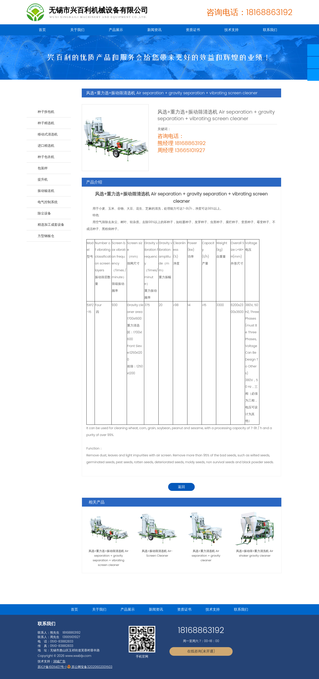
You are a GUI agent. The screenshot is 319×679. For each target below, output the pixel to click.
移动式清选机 (48, 134)
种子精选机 (46, 123)
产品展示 (116, 30)
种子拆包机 (46, 111)
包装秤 (43, 168)
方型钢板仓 (46, 235)
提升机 (43, 179)
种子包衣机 (46, 156)
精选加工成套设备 (51, 224)
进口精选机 (46, 145)
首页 (42, 30)
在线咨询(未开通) (201, 651)
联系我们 (270, 30)
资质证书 (193, 30)
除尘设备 (44, 213)
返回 (181, 486)
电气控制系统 (48, 202)
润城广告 (59, 661)
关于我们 (77, 30)
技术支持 (231, 30)
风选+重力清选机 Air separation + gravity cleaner (206, 555)
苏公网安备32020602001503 (89, 667)
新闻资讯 (154, 30)
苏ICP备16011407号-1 (52, 667)
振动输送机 (46, 190)
